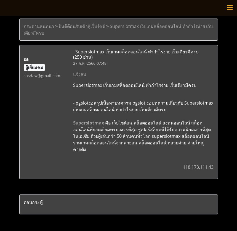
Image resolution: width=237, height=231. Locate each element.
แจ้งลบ (79, 74)
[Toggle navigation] (230, 8)
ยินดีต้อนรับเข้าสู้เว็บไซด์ (82, 26)
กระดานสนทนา (39, 26)
